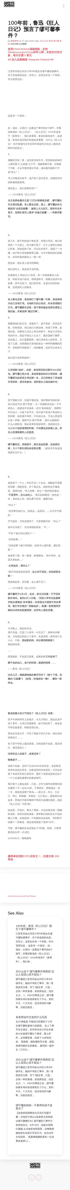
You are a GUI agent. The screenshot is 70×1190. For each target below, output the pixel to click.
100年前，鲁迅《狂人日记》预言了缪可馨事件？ (34, 927)
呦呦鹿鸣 (14, 41)
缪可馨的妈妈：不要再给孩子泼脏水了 (34, 1107)
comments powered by (22, 896)
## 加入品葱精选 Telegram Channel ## (31, 59)
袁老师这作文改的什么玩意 (31, 1017)
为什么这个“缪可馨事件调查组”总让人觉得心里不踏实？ (35, 973)
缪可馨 (56, 41)
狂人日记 (44, 41)
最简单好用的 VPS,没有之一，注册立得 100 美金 (33, 858)
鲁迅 (51, 41)
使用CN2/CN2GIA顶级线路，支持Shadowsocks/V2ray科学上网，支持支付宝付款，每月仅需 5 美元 (35, 52)
